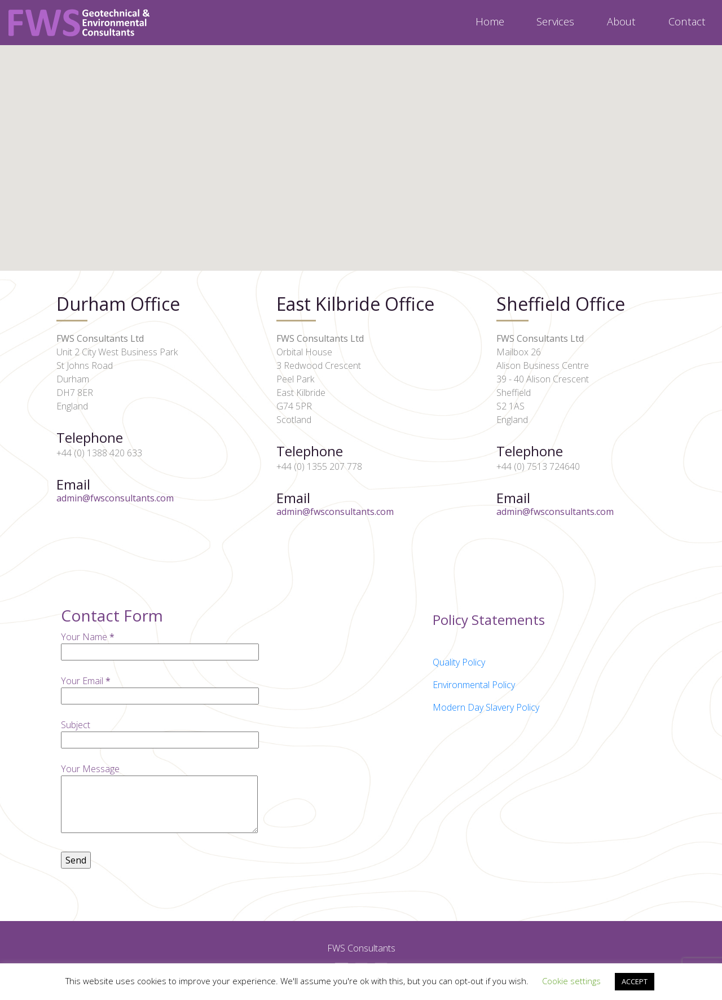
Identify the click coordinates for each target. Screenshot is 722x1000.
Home (490, 21)
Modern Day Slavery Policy (486, 707)
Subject (160, 732)
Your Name (160, 644)
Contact (687, 21)
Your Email (160, 688)
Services (555, 21)
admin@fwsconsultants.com (115, 498)
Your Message (159, 799)
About (621, 21)
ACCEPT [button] (635, 981)
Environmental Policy (474, 685)
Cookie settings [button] (571, 980)
